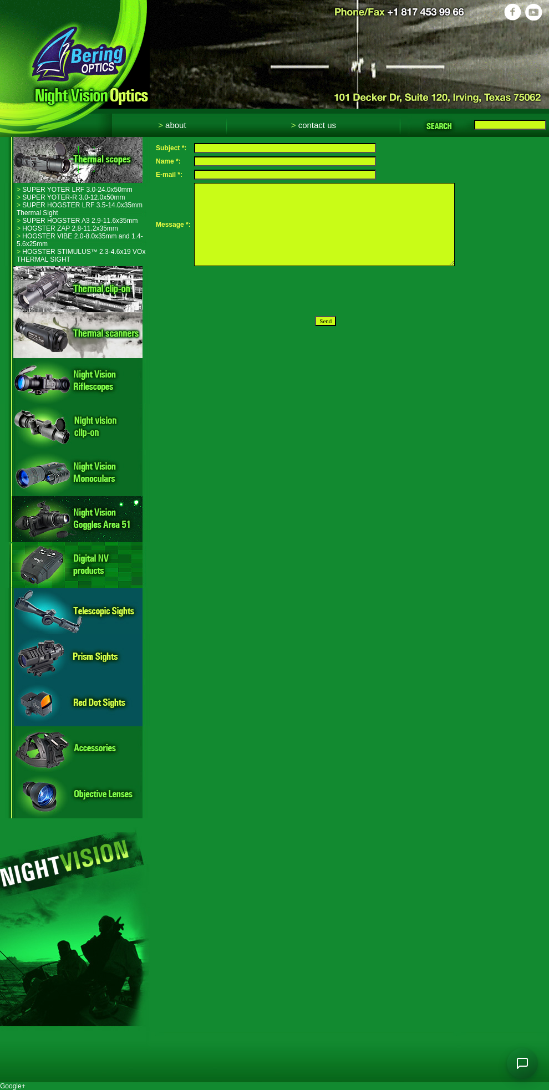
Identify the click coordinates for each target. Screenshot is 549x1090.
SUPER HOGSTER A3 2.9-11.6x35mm (77, 221)
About (172, 125)
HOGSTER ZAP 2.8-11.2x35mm (67, 228)
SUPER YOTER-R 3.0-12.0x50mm (71, 197)
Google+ (13, 1086)
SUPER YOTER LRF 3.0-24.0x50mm (75, 189)
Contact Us (313, 125)
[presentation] (278, 291)
